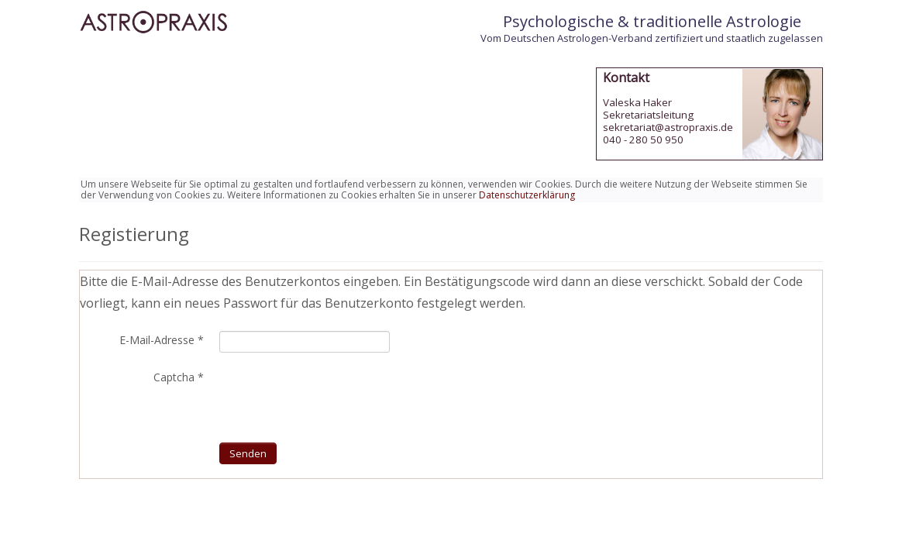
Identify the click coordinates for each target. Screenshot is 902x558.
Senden (248, 453)
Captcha (178, 377)
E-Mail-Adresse (161, 340)
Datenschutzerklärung (527, 195)
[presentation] (337, 397)
